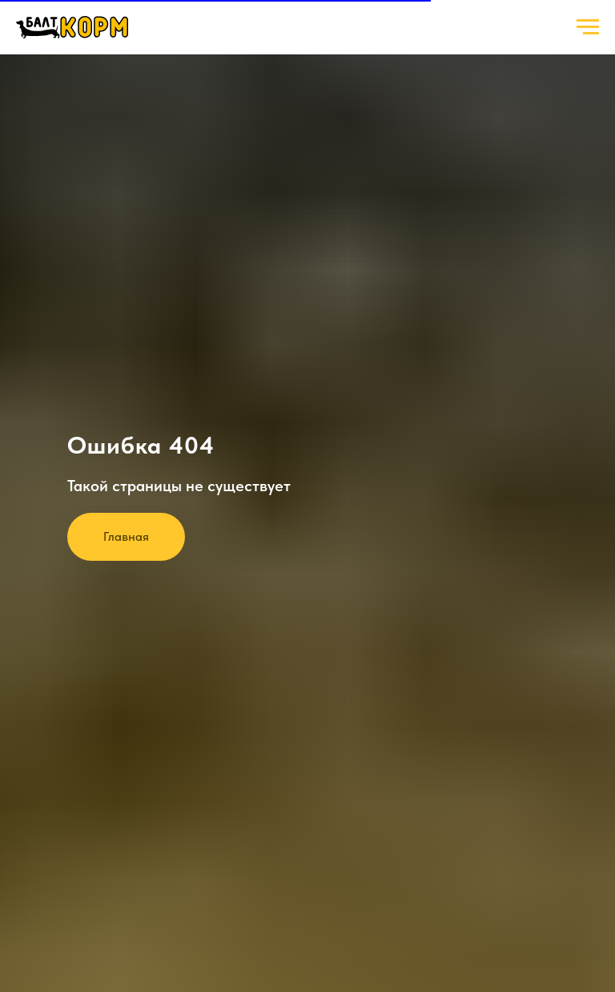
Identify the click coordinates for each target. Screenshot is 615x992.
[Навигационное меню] (588, 27)
